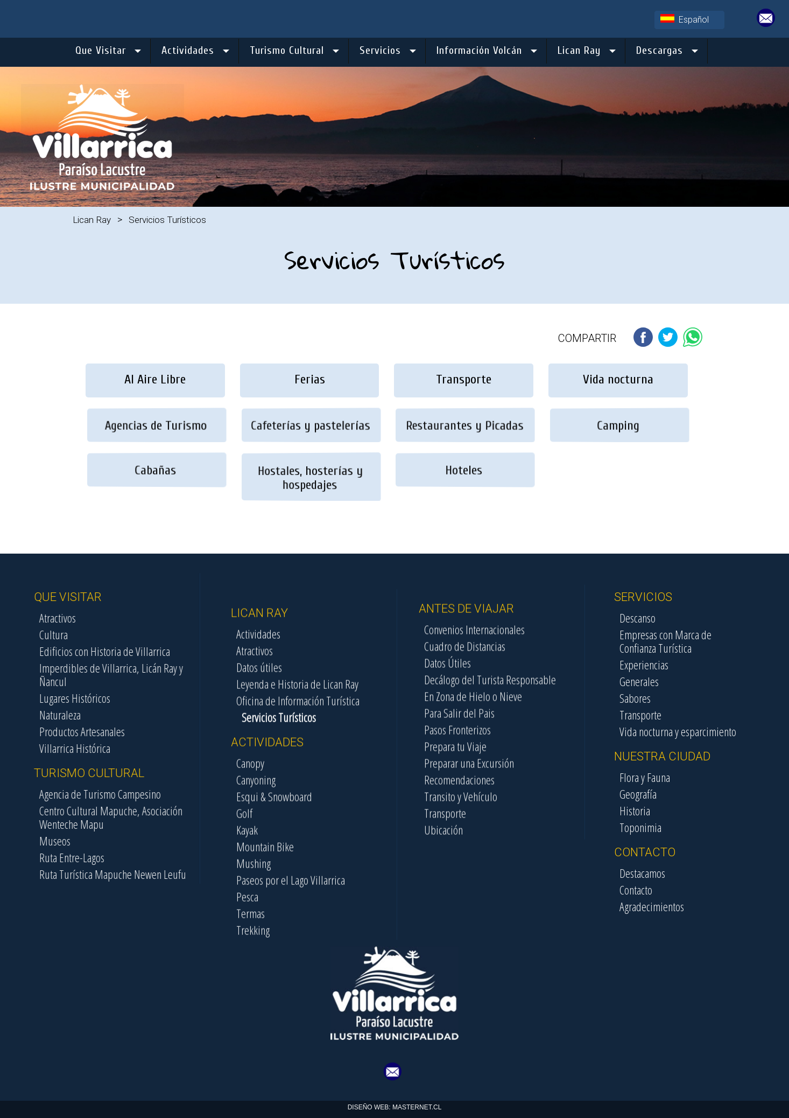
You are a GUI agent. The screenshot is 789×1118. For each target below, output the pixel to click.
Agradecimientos (720, 906)
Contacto (704, 890)
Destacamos (711, 873)
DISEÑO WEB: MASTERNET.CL (395, 1107)
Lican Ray (92, 219)
